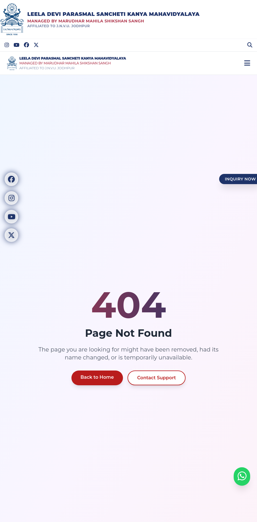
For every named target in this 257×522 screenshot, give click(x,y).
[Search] (249, 45)
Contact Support (156, 377)
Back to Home (97, 377)
